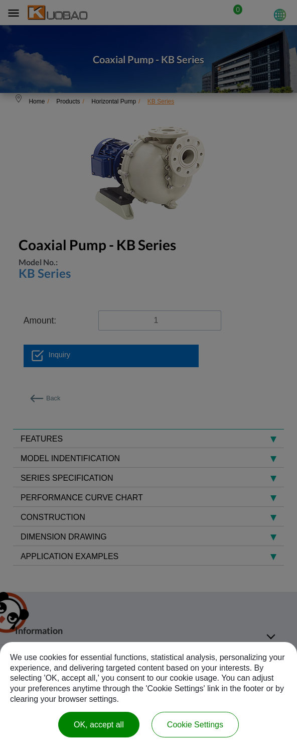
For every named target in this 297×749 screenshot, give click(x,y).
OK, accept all (99, 724)
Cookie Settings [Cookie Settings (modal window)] (195, 724)
